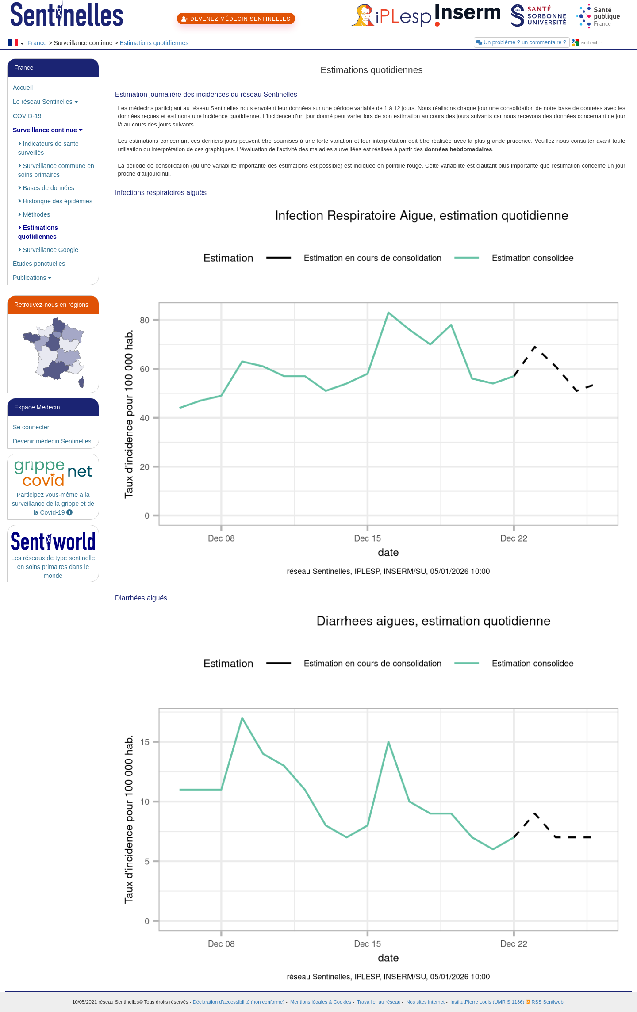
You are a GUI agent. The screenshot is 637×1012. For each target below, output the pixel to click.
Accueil (23, 87)
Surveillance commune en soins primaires (56, 170)
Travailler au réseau (378, 1001)
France (37, 42)
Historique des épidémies (55, 201)
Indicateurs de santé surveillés (48, 148)
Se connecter (31, 427)
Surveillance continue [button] (48, 130)
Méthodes (34, 214)
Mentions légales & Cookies (320, 1001)
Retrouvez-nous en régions (51, 304)
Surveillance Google (48, 249)
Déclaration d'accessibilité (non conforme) (238, 1001)
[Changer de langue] (15, 43)
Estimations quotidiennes (154, 42)
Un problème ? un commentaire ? (522, 42)
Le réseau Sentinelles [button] (45, 101)
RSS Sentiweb (544, 1001)
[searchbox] (606, 43)
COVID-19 (27, 115)
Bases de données (46, 187)
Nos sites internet (425, 1001)
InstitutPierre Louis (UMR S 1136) (487, 1001)
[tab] (53, 87)
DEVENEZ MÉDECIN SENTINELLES (236, 19)
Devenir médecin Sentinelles (52, 441)
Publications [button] (32, 277)
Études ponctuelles (39, 263)
